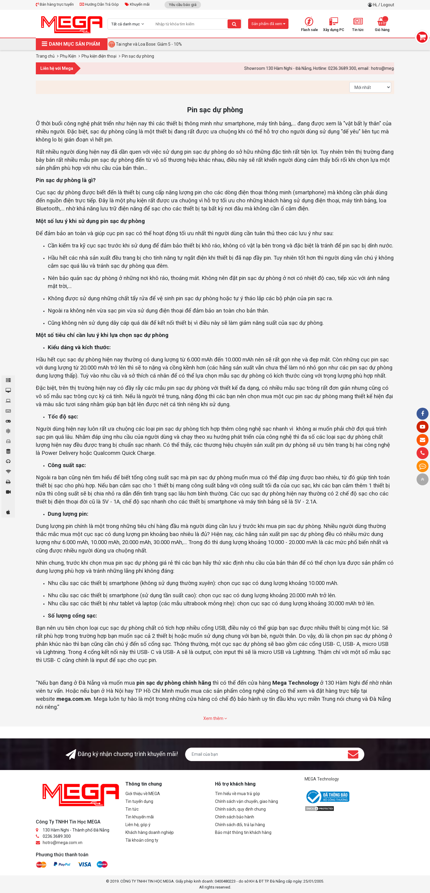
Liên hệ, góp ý (137, 824)
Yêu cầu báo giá (182, 4)
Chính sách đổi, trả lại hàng (240, 824)
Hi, (375, 4)
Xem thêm (215, 718)
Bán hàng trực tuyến (55, 4)
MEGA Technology (322, 779)
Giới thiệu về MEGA (142, 793)
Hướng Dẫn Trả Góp (99, 4)
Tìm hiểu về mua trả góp (237, 793)
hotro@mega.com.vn (62, 842)
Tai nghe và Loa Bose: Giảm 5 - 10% (149, 44)
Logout (387, 4)
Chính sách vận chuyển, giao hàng (246, 801)
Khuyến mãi (137, 4)
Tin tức (132, 809)
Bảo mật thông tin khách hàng (243, 832)
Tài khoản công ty (141, 840)
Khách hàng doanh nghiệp (149, 832)
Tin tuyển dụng (139, 801)
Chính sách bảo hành (234, 817)
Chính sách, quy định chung (240, 809)
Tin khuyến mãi (139, 817)
